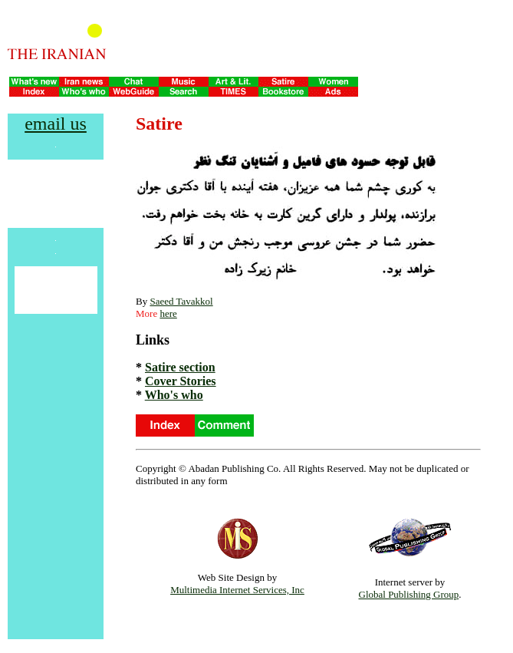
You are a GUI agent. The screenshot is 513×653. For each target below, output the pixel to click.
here (167, 313)
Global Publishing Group (409, 594)
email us (56, 124)
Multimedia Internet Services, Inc (237, 589)
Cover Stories (180, 381)
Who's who (174, 394)
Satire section (180, 367)
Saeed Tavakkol (181, 301)
